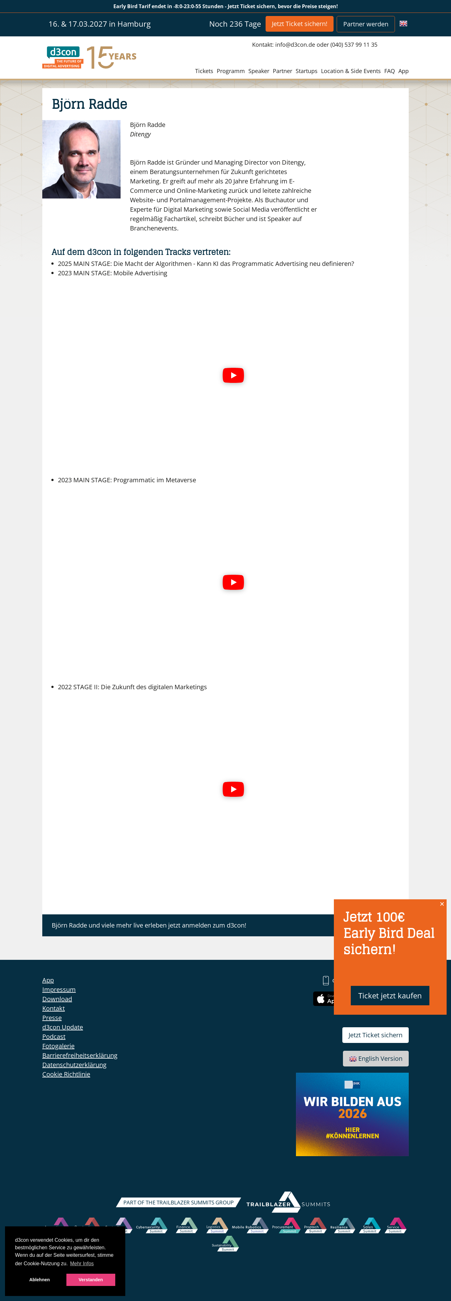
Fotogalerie (58, 1046)
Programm (231, 71)
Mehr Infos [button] (82, 1263)
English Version (375, 1058)
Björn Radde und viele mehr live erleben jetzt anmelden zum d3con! (149, 925)
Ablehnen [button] (39, 1279)
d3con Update (62, 1027)
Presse (52, 1017)
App (403, 71)
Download (57, 999)
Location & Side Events (351, 71)
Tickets (204, 71)
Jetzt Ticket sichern (375, 1035)
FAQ (389, 71)
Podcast (53, 1036)
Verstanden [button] (91, 1279)
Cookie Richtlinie (66, 1074)
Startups (307, 71)
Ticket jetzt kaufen (390, 995)
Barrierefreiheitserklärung (79, 1055)
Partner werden (365, 24)
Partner (282, 71)
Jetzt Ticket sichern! (299, 23)
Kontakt (53, 1008)
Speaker (258, 71)
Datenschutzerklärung (74, 1064)
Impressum (59, 989)
